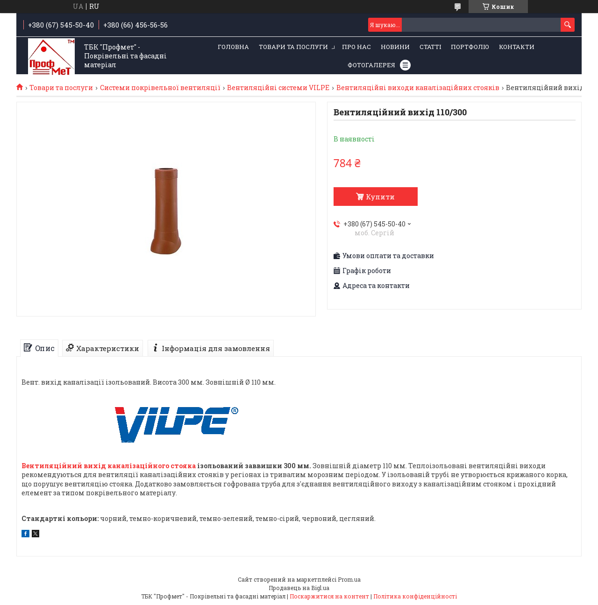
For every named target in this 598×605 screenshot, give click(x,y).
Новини (395, 46)
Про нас (356, 46)
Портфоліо (470, 46)
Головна (233, 46)
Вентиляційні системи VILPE (278, 88)
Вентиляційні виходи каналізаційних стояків (417, 88)
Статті (430, 46)
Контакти (516, 46)
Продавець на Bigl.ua (299, 587)
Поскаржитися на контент (329, 596)
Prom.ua (349, 579)
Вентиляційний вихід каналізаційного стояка (108, 465)
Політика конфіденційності (415, 596)
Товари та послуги (293, 46)
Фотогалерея (371, 65)
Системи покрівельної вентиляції (160, 88)
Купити (380, 196)
